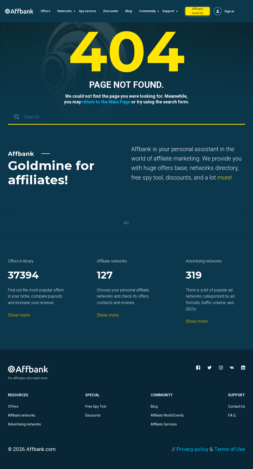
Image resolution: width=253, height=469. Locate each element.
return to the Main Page (106, 101)
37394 (23, 275)
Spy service (87, 11)
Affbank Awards (197, 11)
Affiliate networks (21, 415)
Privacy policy (192, 449)
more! (224, 177)
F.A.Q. (232, 415)
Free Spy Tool (95, 406)
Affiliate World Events (167, 415)
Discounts (110, 11)
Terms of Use (229, 449)
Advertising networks (24, 424)
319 (194, 275)
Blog (128, 11)
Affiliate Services (164, 424)
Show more (19, 315)
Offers (45, 11)
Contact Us (236, 406)
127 (105, 275)
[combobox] (126, 117)
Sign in (229, 11)
